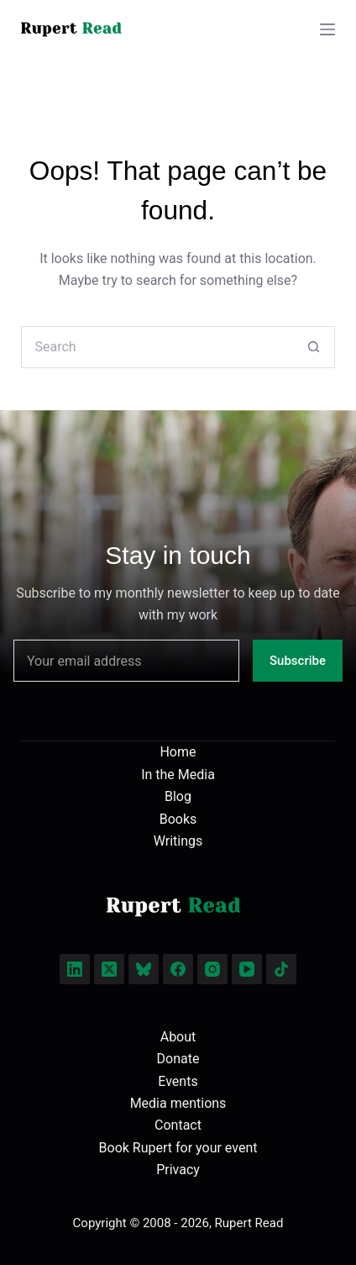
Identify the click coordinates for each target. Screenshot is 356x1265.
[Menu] (327, 29)
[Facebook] (178, 969)
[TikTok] (281, 969)
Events (177, 1081)
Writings (178, 841)
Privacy (178, 1170)
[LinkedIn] (75, 969)
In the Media (178, 775)
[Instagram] (212, 969)
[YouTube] (247, 969)
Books (178, 819)
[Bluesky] (143, 969)
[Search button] (314, 347)
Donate (178, 1059)
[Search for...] (156, 347)
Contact (178, 1125)
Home (178, 752)
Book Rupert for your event (178, 1148)
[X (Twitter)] (109, 969)
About (178, 1037)
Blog (178, 796)
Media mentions (178, 1103)
